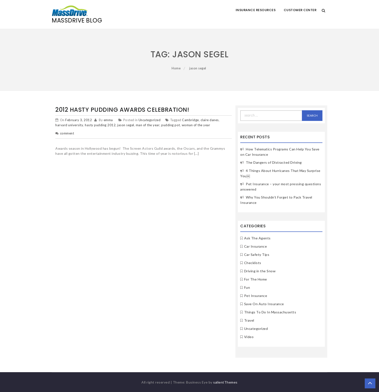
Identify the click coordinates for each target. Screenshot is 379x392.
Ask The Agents (257, 238)
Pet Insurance (255, 296)
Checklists (252, 263)
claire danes (210, 120)
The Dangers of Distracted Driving (274, 162)
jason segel (125, 125)
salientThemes (225, 382)
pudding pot (170, 125)
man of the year (148, 125)
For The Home (255, 279)
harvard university (69, 125)
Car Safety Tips (257, 254)
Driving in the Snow (260, 271)
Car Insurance (255, 246)
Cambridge (190, 120)
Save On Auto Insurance (264, 304)
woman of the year (196, 125)
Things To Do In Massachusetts (270, 312)
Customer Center (300, 10)
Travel (249, 320)
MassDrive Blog (77, 20)
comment (67, 133)
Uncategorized (149, 120)
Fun (247, 287)
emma (108, 120)
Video (249, 337)
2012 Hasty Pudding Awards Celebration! (122, 110)
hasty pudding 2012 (100, 125)
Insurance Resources (256, 10)
